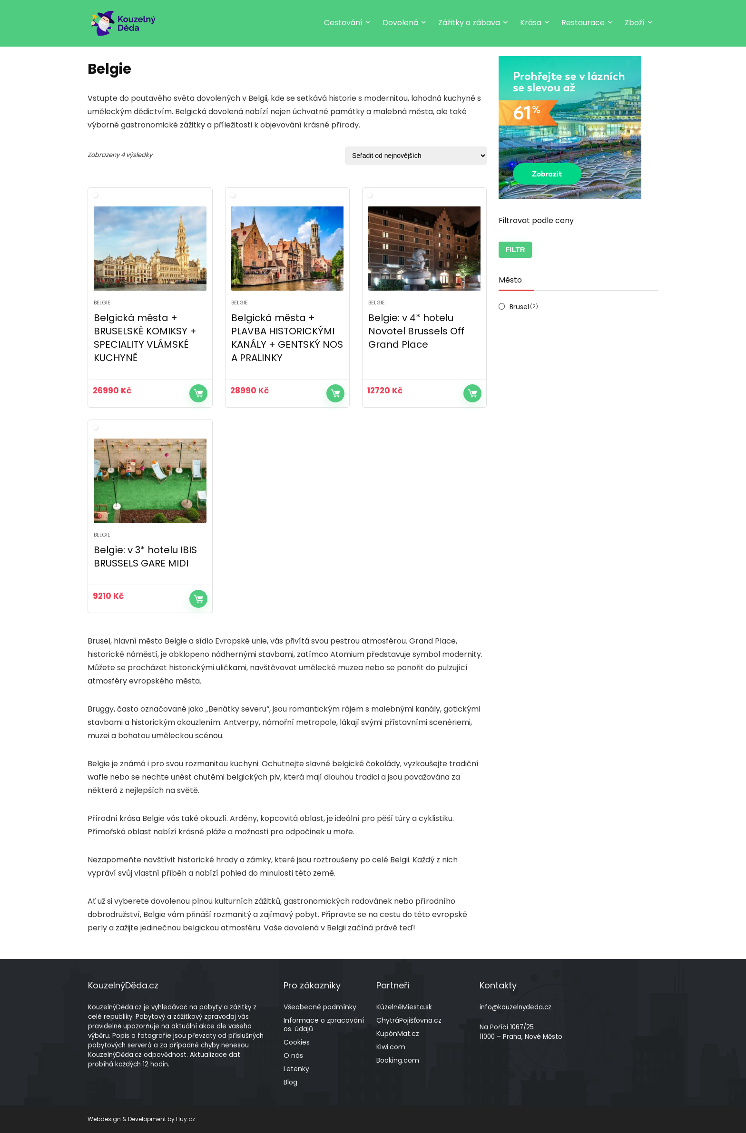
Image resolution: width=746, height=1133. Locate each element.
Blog (290, 1082)
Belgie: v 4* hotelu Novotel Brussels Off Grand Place (416, 331)
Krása (530, 22)
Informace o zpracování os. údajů (324, 1025)
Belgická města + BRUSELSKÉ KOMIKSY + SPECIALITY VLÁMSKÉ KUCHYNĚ (145, 337)
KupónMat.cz (397, 1033)
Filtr (515, 249)
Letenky (296, 1069)
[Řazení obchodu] (416, 156)
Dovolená (400, 22)
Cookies (297, 1042)
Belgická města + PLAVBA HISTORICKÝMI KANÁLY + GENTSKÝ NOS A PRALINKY (287, 337)
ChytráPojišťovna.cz (409, 1020)
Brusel (519, 307)
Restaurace (583, 22)
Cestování (343, 22)
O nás (293, 1055)
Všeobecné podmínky (320, 1007)
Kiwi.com (390, 1047)
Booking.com (397, 1060)
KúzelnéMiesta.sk (404, 1007)
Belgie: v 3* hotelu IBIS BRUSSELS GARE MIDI (145, 556)
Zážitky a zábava (469, 22)
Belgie (102, 302)
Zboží (635, 22)
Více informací (198, 393)
